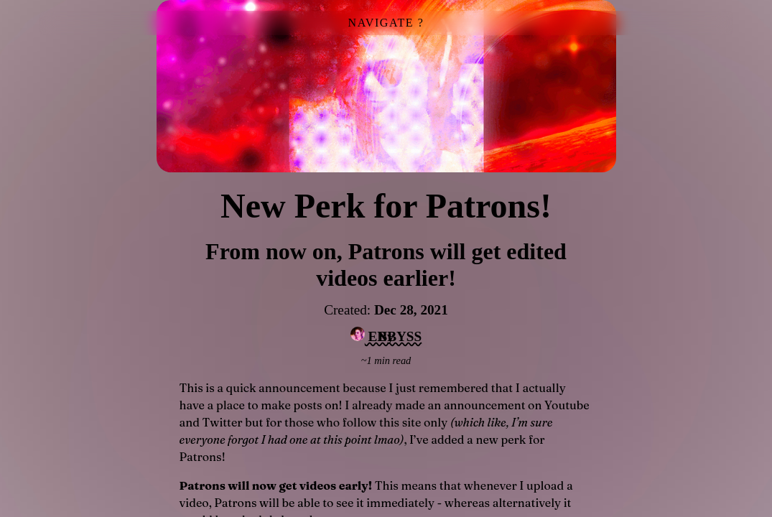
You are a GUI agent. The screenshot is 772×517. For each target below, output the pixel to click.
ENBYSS (386, 335)
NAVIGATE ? (386, 23)
